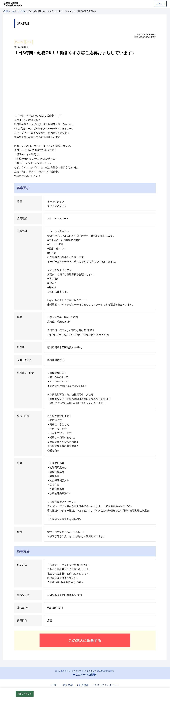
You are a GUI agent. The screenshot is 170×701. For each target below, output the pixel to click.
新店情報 (83, 685)
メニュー (160, 4)
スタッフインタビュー (106, 685)
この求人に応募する (85, 640)
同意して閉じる (24, 693)
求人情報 (68, 685)
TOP (54, 685)
